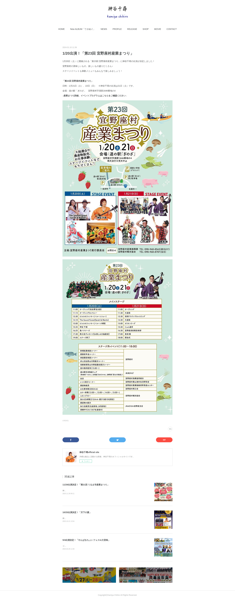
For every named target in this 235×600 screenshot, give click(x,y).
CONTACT (172, 29)
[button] (61, 29)
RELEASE (132, 29)
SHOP (146, 29)
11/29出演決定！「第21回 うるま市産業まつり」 (85, 484)
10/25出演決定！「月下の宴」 (76, 512)
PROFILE (117, 29)
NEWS (104, 29)
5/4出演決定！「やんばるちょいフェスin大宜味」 (86, 540)
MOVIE (157, 29)
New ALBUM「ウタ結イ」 (82, 29)
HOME (61, 29)
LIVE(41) (65, 420)
